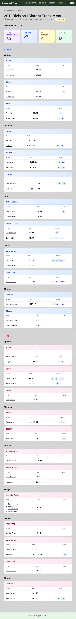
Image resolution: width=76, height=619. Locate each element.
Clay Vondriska (11, 211)
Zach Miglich (10, 70)
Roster (52, 3)
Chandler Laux (10, 216)
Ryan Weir (9, 113)
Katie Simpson (10, 598)
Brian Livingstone (11, 304)
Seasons (42, 3)
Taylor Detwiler (11, 356)
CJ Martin (9, 146)
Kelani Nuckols (11, 477)
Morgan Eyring (11, 400)
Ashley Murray (10, 438)
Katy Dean (9, 362)
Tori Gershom (10, 593)
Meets (60, 3)
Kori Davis (9, 140)
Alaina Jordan (10, 422)
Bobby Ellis (9, 91)
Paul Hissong (10, 167)
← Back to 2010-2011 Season (13, 10)
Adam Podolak (11, 118)
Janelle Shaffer (11, 378)
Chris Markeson (11, 184)
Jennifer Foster (11, 460)
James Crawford (11, 325)
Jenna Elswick (12, 511)
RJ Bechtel (9, 162)
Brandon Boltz (10, 75)
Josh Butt (9, 189)
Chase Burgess (11, 282)
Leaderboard (30, 3)
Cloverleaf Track (10, 3)
